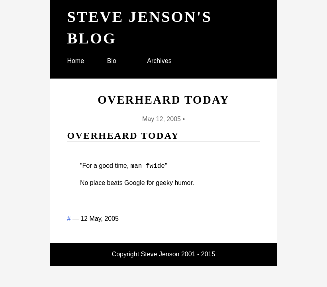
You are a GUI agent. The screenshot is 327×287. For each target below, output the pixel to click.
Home (75, 60)
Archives (159, 60)
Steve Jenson (160, 253)
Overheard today (163, 99)
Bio (111, 60)
